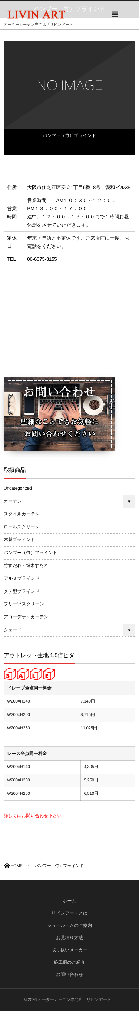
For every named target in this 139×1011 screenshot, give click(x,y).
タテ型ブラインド (22, 591)
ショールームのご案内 (69, 925)
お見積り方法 (69, 937)
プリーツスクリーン (24, 604)
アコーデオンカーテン (26, 617)
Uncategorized (18, 488)
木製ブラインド (19, 539)
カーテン (12, 501)
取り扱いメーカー (69, 950)
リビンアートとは (70, 913)
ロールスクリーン (22, 527)
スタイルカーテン (22, 513)
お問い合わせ (69, 974)
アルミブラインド (22, 578)
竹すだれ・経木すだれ (26, 565)
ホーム (69, 900)
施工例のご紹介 (69, 962)
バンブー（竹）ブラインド (69, 135)
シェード (12, 630)
